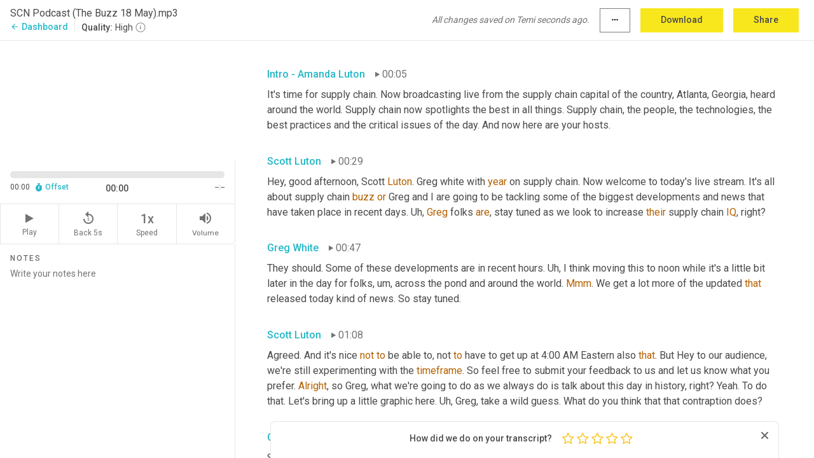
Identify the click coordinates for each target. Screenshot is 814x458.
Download (682, 20)
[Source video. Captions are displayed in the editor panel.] (117, 99)
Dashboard (39, 27)
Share (766, 20)
